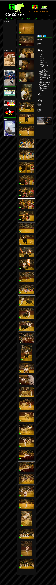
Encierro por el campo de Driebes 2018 (44, 77)
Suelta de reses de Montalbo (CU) (43, 88)
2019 (39, 48)
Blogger (33, 583)
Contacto (35, 18)
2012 (39, 109)
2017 (39, 103)
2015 (39, 105)
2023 (39, 43)
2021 (39, 45)
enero (40, 101)
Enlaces (28, 18)
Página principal (8, 18)
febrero (40, 100)
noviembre (40, 51)
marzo (40, 99)
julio (39, 94)
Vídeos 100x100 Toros (19, 18)
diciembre (40, 50)
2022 (39, 44)
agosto (40, 93)
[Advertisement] (9, 36)
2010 (39, 111)
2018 (39, 49)
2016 (39, 104)
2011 (39, 110)
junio (39, 95)
